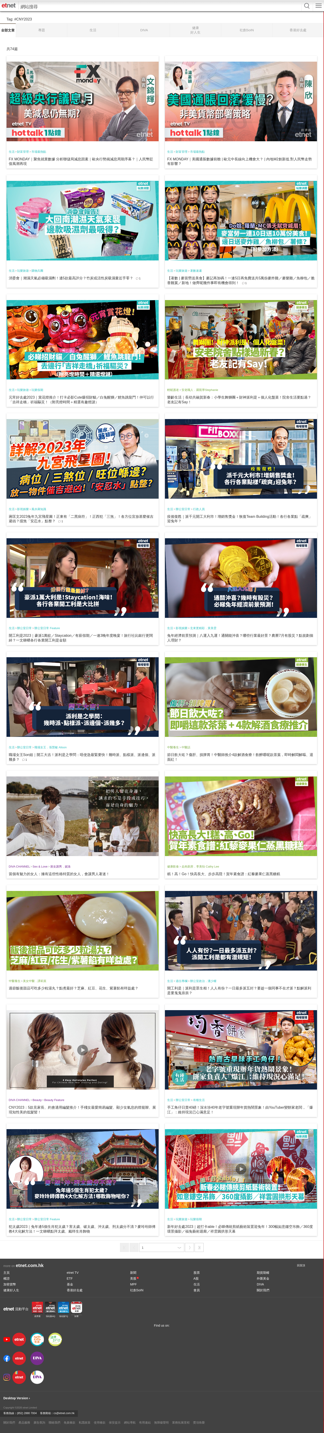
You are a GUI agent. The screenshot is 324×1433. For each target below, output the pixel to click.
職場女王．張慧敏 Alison (50, 747)
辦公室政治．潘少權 (203, 981)
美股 (134, 1278)
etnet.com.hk (29, 1265)
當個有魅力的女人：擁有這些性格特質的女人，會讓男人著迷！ (59, 874)
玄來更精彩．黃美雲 (203, 628)
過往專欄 (181, 981)
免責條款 (69, 1422)
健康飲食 (173, 866)
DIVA (260, 1284)
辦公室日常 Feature (47, 628)
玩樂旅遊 (23, 270)
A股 (196, 1278)
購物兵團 (37, 270)
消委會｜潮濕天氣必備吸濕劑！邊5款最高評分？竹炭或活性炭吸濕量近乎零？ (71, 278)
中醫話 (186, 747)
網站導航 (130, 1422)
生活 (12, 151)
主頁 (6, 1272)
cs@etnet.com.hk (64, 1413)
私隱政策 (84, 1422)
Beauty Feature (54, 1100)
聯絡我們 (54, 1422)
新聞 (133, 1272)
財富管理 (23, 151)
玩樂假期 (37, 390)
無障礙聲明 (161, 1422)
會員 (197, 1290)
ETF (70, 1278)
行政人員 (199, 509)
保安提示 (115, 1422)
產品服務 (24, 1422)
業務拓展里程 (181, 1422)
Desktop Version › (16, 1398)
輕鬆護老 (173, 390)
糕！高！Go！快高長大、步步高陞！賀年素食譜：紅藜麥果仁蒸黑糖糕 (223, 874)
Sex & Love (40, 866)
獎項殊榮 (199, 1422)
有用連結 (145, 1422)
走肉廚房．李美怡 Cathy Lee (200, 866)
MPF (133, 1284)
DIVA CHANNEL (19, 866)
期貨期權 (263, 1272)
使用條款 (100, 1422)
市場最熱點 (39, 151)
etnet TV (73, 1272)
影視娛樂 (23, 509)
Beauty (37, 1100)
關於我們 (263, 1290)
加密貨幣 (9, 1284)
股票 (197, 1272)
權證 (6, 1278)
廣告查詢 (39, 1422)
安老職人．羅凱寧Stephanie (200, 390)
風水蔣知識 (39, 509)
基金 (70, 1284)
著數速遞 (196, 270)
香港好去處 (75, 1290)
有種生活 (199, 1100)
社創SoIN (136, 1290)
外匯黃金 (263, 1278)
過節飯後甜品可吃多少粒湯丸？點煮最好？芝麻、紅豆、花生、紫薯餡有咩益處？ (73, 988)
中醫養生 (173, 747)
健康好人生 (11, 1290)
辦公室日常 (183, 509)
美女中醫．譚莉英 (34, 981)
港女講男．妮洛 (60, 866)
